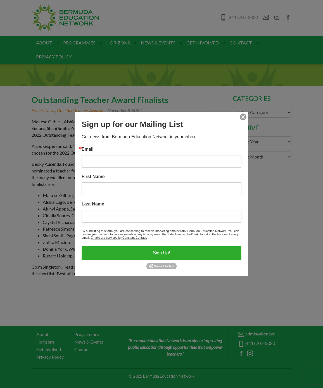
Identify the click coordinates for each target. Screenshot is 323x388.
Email (88, 149)
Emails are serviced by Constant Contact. (119, 237)
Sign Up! (161, 252)
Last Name (93, 204)
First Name (93, 176)
